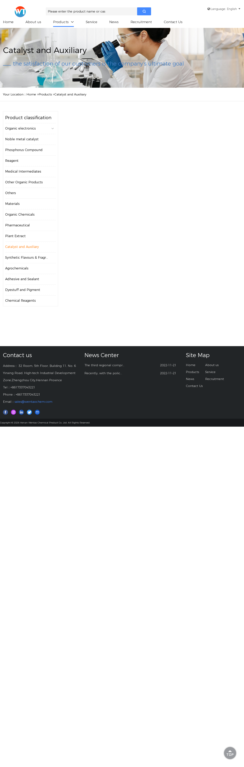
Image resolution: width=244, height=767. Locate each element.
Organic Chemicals (20, 214)
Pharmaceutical (17, 225)
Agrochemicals (16, 268)
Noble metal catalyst (22, 139)
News (114, 22)
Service (91, 22)
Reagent (12, 161)
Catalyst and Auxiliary (70, 94)
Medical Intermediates (23, 171)
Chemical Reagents (20, 300)
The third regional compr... (104, 365)
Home (8, 22)
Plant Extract (15, 236)
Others (10, 193)
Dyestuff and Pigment (22, 290)
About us (33, 22)
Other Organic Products (24, 182)
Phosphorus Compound (24, 150)
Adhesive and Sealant (22, 279)
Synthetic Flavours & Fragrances (30, 257)
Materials (12, 204)
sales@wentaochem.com (33, 402)
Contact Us (173, 22)
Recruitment (141, 22)
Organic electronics (29, 128)
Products (63, 22)
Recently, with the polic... (103, 373)
